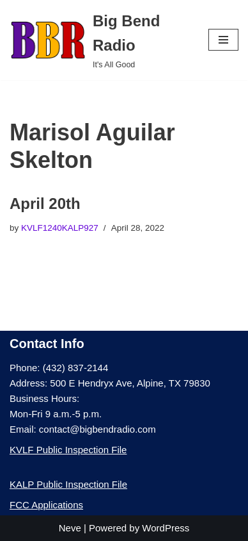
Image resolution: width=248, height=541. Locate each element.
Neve (70, 527)
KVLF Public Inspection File (68, 449)
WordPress (165, 527)
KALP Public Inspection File (68, 484)
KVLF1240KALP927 (59, 228)
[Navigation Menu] (223, 40)
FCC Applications (46, 504)
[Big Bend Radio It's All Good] (99, 40)
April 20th (45, 203)
